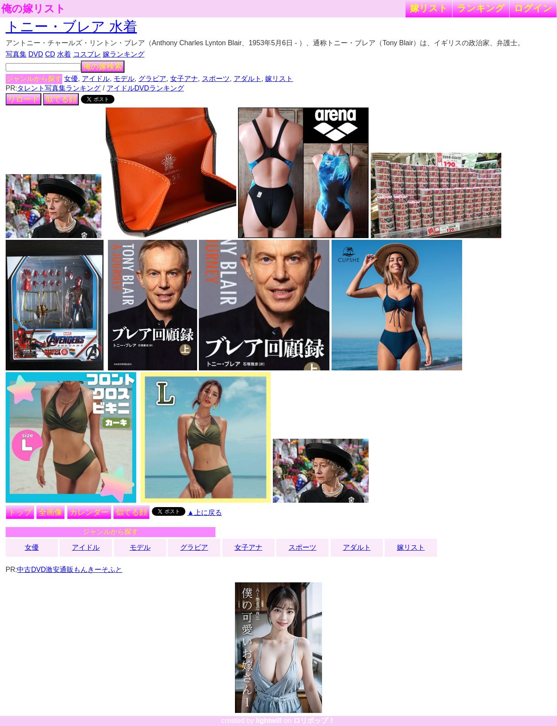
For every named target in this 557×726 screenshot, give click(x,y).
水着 (64, 54)
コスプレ (87, 54)
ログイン (533, 8)
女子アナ (184, 78)
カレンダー (89, 512)
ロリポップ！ (314, 720)
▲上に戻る (204, 512)
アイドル (96, 78)
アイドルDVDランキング (145, 88)
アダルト (248, 78)
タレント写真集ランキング (59, 88)
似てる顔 (61, 99)
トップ (20, 512)
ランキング (481, 8)
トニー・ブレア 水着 (71, 26)
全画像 (50, 512)
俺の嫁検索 (102, 66)
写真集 (16, 54)
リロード (23, 99)
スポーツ (216, 78)
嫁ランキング (123, 54)
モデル (124, 78)
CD (50, 54)
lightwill (269, 720)
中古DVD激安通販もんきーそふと (69, 569)
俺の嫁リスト (33, 8)
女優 (71, 78)
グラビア (152, 78)
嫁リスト (429, 8)
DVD (35, 54)
